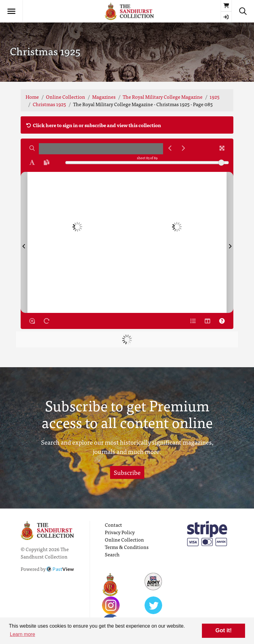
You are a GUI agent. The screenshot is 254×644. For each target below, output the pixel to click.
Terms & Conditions (127, 547)
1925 (214, 97)
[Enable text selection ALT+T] (32, 162)
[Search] (32, 148)
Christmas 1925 (49, 104)
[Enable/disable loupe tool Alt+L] (32, 321)
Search (112, 554)
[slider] (221, 163)
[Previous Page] (24, 242)
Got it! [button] (223, 630)
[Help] (222, 321)
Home (32, 97)
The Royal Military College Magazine (163, 97)
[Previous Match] (170, 148)
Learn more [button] (22, 634)
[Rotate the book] (46, 321)
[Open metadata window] (193, 321)
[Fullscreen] (222, 148)
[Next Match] (183, 148)
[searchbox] (101, 148)
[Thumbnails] (207, 321)
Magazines (104, 97)
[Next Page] (230, 242)
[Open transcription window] (46, 162)
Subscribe (127, 472)
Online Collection (65, 97)
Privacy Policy (120, 532)
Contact (113, 525)
